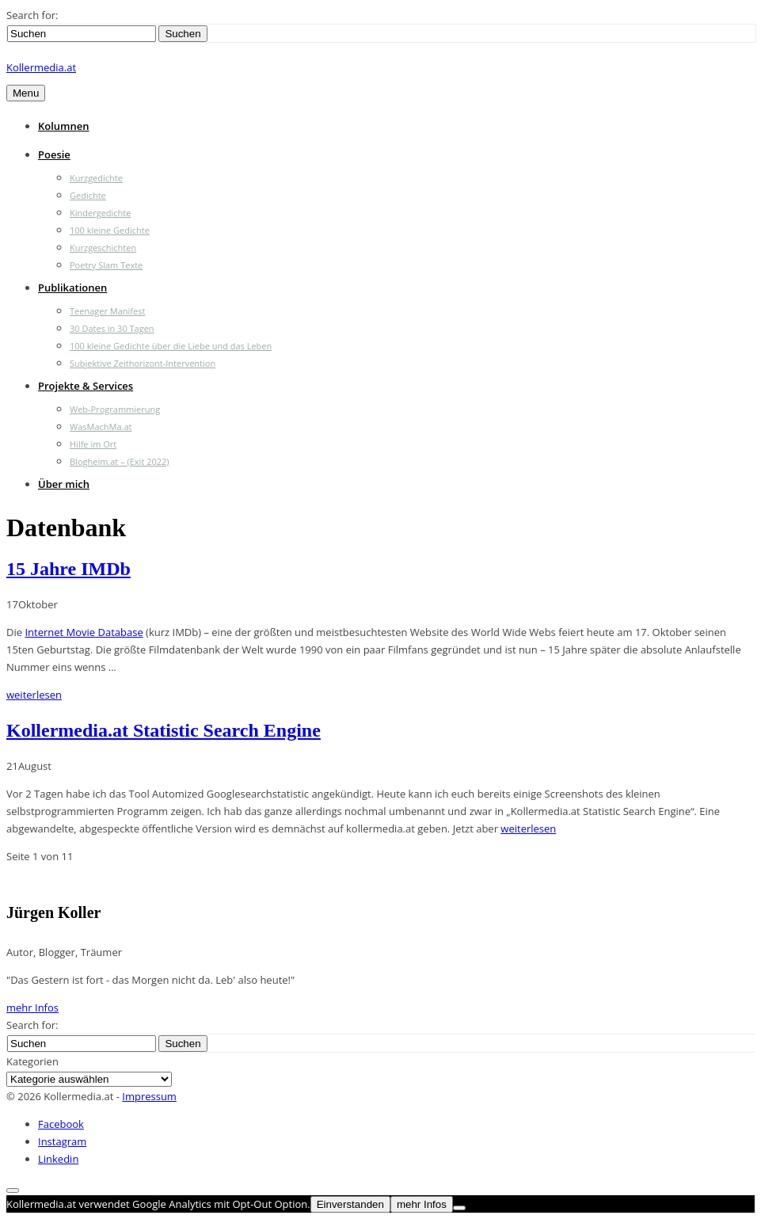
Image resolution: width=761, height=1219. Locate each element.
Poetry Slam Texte (106, 265)
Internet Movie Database (84, 632)
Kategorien (32, 1061)
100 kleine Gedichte (110, 230)
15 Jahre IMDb (68, 568)
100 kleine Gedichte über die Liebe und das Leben (171, 346)
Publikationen (72, 287)
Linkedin (58, 1159)
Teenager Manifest (107, 311)
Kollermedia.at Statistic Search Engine (163, 730)
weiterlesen (34, 695)
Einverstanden (350, 1204)
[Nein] (459, 1208)
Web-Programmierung (115, 409)
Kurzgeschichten (103, 247)
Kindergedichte (100, 213)
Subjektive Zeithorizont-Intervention (142, 363)
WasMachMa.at (100, 426)
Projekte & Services (85, 386)
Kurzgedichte (96, 178)
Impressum (149, 1096)
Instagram (62, 1141)
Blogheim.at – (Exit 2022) (119, 461)
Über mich (63, 484)
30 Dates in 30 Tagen (112, 328)
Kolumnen (63, 126)
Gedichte (88, 195)
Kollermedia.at (41, 67)
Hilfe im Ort (93, 444)
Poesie (54, 154)
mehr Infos (32, 1007)
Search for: (32, 15)
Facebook (61, 1124)
